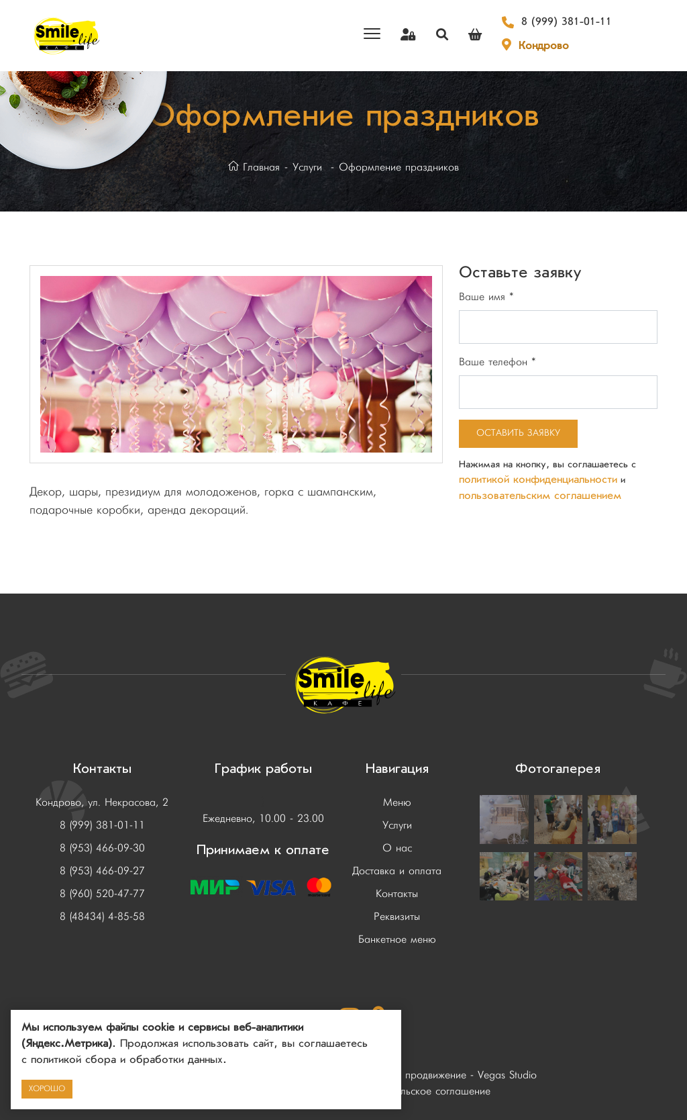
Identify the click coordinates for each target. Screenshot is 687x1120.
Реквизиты (397, 917)
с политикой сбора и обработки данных (122, 1061)
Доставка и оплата (396, 871)
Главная (254, 167)
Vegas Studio (507, 1075)
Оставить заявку (518, 433)
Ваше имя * (486, 297)
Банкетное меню (397, 940)
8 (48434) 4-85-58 (102, 917)
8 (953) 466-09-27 (102, 871)
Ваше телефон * (497, 362)
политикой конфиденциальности (538, 480)
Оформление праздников (399, 167)
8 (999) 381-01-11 (566, 22)
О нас (397, 848)
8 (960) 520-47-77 (102, 894)
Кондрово (544, 47)
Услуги (307, 167)
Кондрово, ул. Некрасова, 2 (102, 803)
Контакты (397, 894)
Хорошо (47, 1089)
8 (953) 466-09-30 (102, 848)
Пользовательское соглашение (418, 1091)
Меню (397, 803)
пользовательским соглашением (540, 496)
